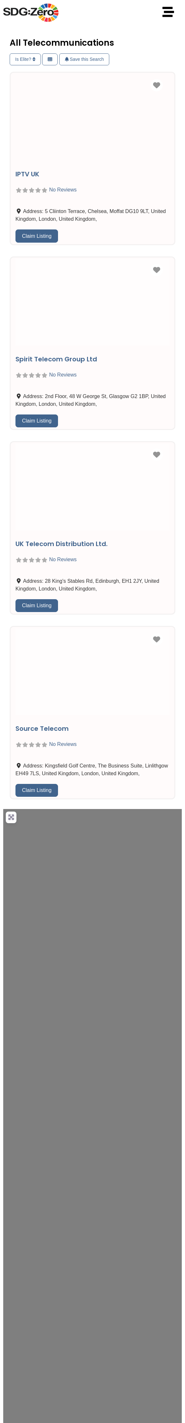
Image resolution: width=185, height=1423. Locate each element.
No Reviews (62, 190)
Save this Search (84, 59)
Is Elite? (25, 59)
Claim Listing (37, 236)
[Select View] (50, 59)
